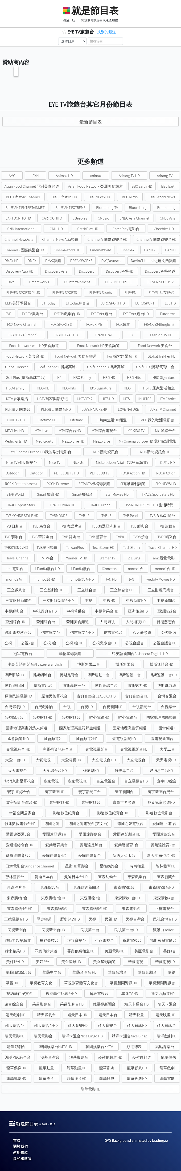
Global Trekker (16, 366)
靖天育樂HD (78, 1025)
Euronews (168, 313)
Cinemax (127, 250)
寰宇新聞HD (54, 791)
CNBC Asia (168, 218)
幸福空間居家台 (22, 813)
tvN (131, 579)
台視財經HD (42, 717)
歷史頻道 (44, 919)
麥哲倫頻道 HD (110, 1057)
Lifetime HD (47, 420)
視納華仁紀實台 (19, 993)
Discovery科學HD (119, 271)
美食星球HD (71, 961)
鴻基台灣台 (50, 1057)
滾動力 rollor (163, 929)
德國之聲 (51, 823)
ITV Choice (168, 398)
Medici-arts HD (15, 441)
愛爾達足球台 (91, 844)
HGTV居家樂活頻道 (52, 398)
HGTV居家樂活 (16, 398)
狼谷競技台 (49, 940)
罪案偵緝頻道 (46, 951)
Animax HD (64, 175)
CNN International (21, 228)
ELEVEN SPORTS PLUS (23, 292)
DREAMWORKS (81, 260)
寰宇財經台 (91, 802)
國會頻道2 (52, 738)
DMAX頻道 (53, 260)
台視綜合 (168, 706)
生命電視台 (104, 940)
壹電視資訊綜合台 (58, 749)
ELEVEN (130, 292)
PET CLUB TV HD (66, 473)
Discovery (86, 271)
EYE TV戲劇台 (32, 313)
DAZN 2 (149, 250)
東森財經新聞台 (86, 887)
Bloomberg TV (107, 207)
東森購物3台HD (127, 898)
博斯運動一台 (98, 674)
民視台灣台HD (165, 919)
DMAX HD (11, 260)
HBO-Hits (69, 388)
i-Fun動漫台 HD (47, 568)
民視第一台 (89, 929)
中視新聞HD (136, 600)
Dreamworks (39, 281)
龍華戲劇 (167, 1067)
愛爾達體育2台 (163, 844)
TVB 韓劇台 (71, 536)
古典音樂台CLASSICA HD (96, 696)
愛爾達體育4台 (54, 855)
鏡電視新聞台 (104, 1004)
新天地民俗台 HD (161, 855)
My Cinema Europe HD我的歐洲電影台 (41, 451)
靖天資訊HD (137, 1025)
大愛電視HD (71, 759)
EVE (8, 313)
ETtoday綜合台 (78, 303)
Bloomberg (137, 207)
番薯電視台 (132, 940)
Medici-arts (44, 441)
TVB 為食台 (41, 526)
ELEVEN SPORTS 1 (118, 281)
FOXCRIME (94, 324)
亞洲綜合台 (45, 621)
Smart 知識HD (48, 494)
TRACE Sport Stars (21, 505)
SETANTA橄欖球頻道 (94, 483)
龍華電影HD (90, 1089)
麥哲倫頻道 (141, 1057)
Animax (96, 175)
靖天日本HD (77, 1014)
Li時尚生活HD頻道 (112, 420)
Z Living (134, 558)
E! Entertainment (77, 281)
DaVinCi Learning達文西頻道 (154, 260)
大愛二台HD (15, 759)
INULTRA (144, 398)
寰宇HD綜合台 (19, 791)
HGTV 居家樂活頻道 (159, 388)
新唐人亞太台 (124, 855)
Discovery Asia (56, 271)
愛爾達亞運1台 (164, 823)
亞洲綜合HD (15, 621)
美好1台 (169, 951)
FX (131, 335)
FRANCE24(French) (23, 335)
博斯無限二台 (88, 664)
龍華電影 (167, 1078)
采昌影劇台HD (72, 1004)
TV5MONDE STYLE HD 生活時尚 (149, 505)
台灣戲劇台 (44, 706)
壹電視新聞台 (162, 738)
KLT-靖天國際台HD (56, 409)
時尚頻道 (137, 866)
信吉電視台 (113, 632)
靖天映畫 (136, 1014)
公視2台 (27, 643)
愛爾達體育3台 (18, 855)
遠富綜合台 (13, 1004)
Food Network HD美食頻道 (98, 345)
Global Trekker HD (162, 356)
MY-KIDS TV (136, 430)
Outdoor (12, 473)
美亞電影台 (143, 951)
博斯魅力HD (137, 685)
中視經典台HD (45, 611)
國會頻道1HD (18, 738)
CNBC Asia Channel (134, 218)
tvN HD (111, 579)
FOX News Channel (21, 324)
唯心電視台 (127, 717)
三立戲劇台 (16, 590)
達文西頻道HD (163, 993)
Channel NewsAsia (18, 239)
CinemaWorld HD (67, 250)
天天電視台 (17, 770)
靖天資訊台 (166, 1025)
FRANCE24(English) (159, 324)
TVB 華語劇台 (42, 536)
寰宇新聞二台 (89, 791)
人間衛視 (107, 621)
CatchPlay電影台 (126, 228)
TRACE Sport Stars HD (158, 494)
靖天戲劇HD (15, 1014)
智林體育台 (14, 876)
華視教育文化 (41, 983)
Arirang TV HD (129, 175)
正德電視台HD (16, 919)
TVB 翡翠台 (13, 536)
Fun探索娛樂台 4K (122, 356)
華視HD (12, 983)
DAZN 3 (170, 250)
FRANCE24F (104, 335)
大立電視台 (136, 759)
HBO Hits (134, 377)
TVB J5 (106, 515)
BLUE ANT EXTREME (70, 207)
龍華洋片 (46, 1078)
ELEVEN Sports (100, 292)
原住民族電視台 (54, 696)
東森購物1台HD (161, 887)
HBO (127, 388)
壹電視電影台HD (134, 749)
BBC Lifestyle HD (64, 196)
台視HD (87, 706)
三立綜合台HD (122, 590)
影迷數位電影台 (159, 813)
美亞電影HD (114, 951)
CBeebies (80, 218)
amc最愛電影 (164, 558)
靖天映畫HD (165, 1014)
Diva (11, 281)
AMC (12, 175)
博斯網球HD (14, 674)
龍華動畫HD (76, 1067)
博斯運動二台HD (163, 674)
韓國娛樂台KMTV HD (55, 1046)
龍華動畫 (46, 1067)
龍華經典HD (137, 1078)
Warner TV (107, 558)
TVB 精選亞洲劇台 (106, 526)
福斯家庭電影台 (163, 940)
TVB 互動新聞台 (162, 515)
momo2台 (14, 579)
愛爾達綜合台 (163, 834)
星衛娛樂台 (109, 866)
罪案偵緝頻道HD (81, 951)
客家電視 (51, 781)
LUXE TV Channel (162, 409)
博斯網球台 (42, 674)
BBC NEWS (130, 196)
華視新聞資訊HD (123, 983)
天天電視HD (166, 759)
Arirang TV (165, 175)
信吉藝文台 (50, 632)
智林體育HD (166, 866)
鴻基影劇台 (78, 1057)
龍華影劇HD (137, 1067)
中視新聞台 (166, 600)
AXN (36, 175)
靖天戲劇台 (46, 1014)
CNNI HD (56, 228)
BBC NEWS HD (99, 196)
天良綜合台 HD (55, 770)
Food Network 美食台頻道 (76, 356)
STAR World (15, 494)
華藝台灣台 (117, 972)
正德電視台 (164, 908)
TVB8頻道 (140, 536)
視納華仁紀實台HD (61, 993)
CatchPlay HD (87, 228)
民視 (92, 919)
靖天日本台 (108, 1014)
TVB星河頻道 (47, 547)
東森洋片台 (16, 887)
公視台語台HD (165, 643)
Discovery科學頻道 (160, 271)
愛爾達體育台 (89, 855)
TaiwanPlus (75, 547)
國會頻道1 (166, 728)
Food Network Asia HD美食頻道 (34, 345)
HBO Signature (163, 377)
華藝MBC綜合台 (18, 972)
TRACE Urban (100, 505)
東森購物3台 (90, 898)
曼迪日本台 (44, 876)
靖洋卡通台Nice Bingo (130, 1036)
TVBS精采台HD (16, 547)
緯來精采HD (15, 951)
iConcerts (109, 568)
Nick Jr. (78, 462)
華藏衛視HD (165, 961)
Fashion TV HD (161, 335)
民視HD (111, 919)
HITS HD (108, 398)
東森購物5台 (57, 908)
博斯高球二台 (106, 685)
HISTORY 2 (85, 398)
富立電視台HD (136, 781)
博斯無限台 (124, 664)
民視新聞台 (17, 929)
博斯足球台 (69, 674)
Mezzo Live (101, 441)
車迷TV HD (129, 993)
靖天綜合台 (14, 1025)
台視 (67, 706)
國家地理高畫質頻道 (130, 728)
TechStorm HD (103, 547)
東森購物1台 (124, 887)
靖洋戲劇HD (167, 1036)
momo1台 (136, 568)
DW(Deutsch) (111, 260)
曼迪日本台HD (76, 876)
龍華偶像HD (16, 1067)
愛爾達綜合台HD (19, 844)
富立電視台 (105, 781)
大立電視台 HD (104, 759)
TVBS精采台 (167, 536)
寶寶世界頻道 (124, 802)
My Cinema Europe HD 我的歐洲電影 (148, 441)
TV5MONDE (58, 515)
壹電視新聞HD (124, 738)
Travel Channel (17, 558)
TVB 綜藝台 (167, 526)
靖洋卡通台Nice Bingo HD (82, 1036)
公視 (8, 643)
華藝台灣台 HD (84, 972)
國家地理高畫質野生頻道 (80, 728)
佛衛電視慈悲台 (18, 632)
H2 (59, 377)
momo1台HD (165, 568)
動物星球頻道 (70, 653)
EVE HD (170, 303)
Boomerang (166, 207)
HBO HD (109, 377)
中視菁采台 (75, 611)
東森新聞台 (166, 876)
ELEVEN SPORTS (64, 292)
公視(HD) (168, 632)
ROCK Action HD (132, 473)
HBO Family (82, 377)
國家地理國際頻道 (161, 717)
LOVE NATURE (128, 409)
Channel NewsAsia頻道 (60, 239)
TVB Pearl (130, 515)
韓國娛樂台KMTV (99, 1046)
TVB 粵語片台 (71, 526)
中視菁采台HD (106, 611)
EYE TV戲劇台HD (67, 313)
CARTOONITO (52, 218)
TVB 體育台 (98, 536)
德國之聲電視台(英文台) (88, 823)
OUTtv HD (167, 462)
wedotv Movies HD (160, 579)
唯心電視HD (99, 717)
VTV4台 (47, 558)
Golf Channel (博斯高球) (57, 366)
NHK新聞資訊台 (106, 451)
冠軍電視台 (22, 653)
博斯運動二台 (129, 674)
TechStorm (131, 547)
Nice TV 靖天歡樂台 (21, 462)
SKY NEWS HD (165, 483)
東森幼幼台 (107, 876)
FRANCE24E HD (66, 335)
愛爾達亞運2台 (18, 834)
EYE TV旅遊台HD (136, 313)
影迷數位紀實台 (66, 813)
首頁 (17, 1140)
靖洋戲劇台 (16, 1046)
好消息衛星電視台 (19, 781)
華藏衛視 (135, 961)
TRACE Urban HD (62, 505)
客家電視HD (77, 781)
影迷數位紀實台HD (112, 813)
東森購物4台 (163, 898)
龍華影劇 (106, 1067)
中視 (88, 600)
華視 (171, 972)
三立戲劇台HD (51, 590)
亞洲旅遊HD (138, 611)
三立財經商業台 (161, 590)
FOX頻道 (123, 324)
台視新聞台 (141, 706)
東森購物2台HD (53, 898)
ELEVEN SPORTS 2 (160, 281)
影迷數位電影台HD (20, 823)
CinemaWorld (100, 250)
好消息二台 (124, 770)
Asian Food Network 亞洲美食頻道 (95, 186)
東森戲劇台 (137, 876)
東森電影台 (131, 908)
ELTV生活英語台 (162, 292)
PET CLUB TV (99, 473)
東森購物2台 (17, 898)
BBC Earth (169, 186)
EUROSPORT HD (112, 303)
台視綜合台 (13, 717)
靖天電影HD (15, 1036)
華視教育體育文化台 (81, 983)
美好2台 (42, 961)
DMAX (32, 260)
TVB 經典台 (139, 526)
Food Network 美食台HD (24, 356)
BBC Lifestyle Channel (23, 196)
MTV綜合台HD (70, 430)
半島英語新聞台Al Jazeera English (35, 664)
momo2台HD (44, 579)
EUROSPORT (144, 303)
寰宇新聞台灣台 (161, 791)
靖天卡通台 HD (136, 1004)
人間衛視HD (136, 621)
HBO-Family (15, 388)
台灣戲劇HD (15, 706)
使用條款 (20, 1152)
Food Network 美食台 (155, 345)
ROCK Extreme (58, 483)
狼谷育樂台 (76, 940)
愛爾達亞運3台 (54, 834)
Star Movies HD (117, 494)
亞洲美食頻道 (77, 621)
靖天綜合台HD (46, 1025)
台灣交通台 (167, 696)
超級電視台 (99, 993)
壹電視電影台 (96, 749)
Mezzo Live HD (73, 441)
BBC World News (162, 196)
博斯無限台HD (161, 664)
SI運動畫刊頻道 (133, 483)
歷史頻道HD (70, 919)
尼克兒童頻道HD (161, 802)
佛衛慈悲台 (166, 621)
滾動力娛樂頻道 (17, 940)
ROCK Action (166, 473)
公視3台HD (74, 643)
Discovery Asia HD (19, 271)
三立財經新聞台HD (58, 600)
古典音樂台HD (136, 696)
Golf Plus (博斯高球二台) (156, 366)
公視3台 (50, 643)
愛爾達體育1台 (126, 844)
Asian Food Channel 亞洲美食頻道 (31, 186)
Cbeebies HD (164, 228)
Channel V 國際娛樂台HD (107, 239)
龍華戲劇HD (16, 1078)
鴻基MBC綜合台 (18, 1057)
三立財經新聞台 (18, 600)
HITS (126, 398)
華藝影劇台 (147, 972)
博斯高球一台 (73, 685)
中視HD (109, 600)
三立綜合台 (86, 590)
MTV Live (41, 430)
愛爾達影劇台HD (126, 834)
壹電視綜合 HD (18, 749)
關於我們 (20, 1146)
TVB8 (120, 536)
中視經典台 (14, 611)
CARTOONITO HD (18, 218)
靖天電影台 (43, 1036)
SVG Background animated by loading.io (136, 1140)
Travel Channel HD (162, 547)
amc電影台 (15, 568)
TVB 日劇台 (14, 526)
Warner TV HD (76, 558)
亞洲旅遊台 (166, 611)
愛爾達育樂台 (56, 844)
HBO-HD (43, 388)
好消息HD (91, 770)
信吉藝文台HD (82, 632)
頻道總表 (134, 1046)
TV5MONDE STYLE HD (22, 515)
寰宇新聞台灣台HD (21, 802)
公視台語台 (134, 643)
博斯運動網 (14, 685)
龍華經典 (106, 1078)
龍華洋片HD (76, 1078)
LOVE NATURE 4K (94, 409)
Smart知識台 (82, 494)
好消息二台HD (161, 770)
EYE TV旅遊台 (101, 313)
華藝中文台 (51, 972)
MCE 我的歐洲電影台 (157, 420)
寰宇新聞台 (124, 791)
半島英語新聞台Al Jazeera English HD (138, 653)
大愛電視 (43, 759)
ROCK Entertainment (21, 483)
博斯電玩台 (43, 685)
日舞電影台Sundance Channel (29, 866)
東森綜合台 (49, 887)
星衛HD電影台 (77, 866)
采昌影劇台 (41, 1004)
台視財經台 (71, 717)
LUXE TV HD (16, 420)
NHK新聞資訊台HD (155, 451)
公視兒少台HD (104, 643)
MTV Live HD (14, 430)
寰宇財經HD (59, 802)
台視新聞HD (113, 706)
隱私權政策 (22, 1158)
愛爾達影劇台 (90, 834)
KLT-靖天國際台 (17, 409)
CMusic (103, 218)
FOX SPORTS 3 (61, 324)
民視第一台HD (126, 929)
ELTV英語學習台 (18, 303)
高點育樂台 (164, 1046)
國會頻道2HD (87, 738)
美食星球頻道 (104, 961)
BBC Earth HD (142, 186)
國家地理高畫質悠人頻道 (26, 728)
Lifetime (76, 420)
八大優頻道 (141, 632)
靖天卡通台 (167, 1004)
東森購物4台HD (20, 908)
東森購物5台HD (94, 908)
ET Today (48, 303)
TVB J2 (84, 515)
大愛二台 (167, 749)
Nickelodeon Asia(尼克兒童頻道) (122, 462)
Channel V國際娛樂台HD (24, 250)
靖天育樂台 (107, 1025)
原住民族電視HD (18, 696)
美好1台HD (15, 961)
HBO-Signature (99, 388)
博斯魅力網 (166, 685)
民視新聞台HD (53, 929)
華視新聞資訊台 (162, 983)
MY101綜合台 (165, 430)
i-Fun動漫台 (80, 568)
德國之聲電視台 (130, 823)
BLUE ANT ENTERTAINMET (25, 207)
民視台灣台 (135, 919)
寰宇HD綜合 (167, 781)
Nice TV (54, 462)
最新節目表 (90, 122)
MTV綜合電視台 (104, 430)
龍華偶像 (168, 1057)
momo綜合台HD (80, 579)
